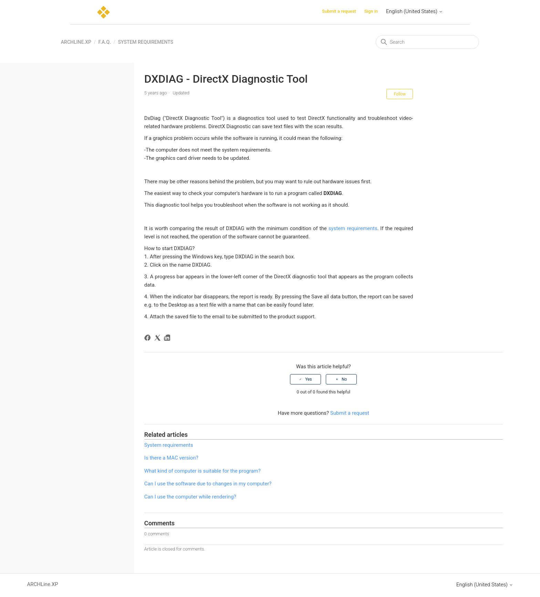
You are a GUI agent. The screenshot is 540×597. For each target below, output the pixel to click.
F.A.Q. (104, 42)
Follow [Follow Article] (400, 94)
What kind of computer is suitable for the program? (202, 471)
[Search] (427, 42)
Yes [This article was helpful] (308, 379)
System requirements (145, 42)
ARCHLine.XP (76, 42)
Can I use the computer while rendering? (190, 497)
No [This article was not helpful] (344, 379)
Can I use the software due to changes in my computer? (207, 484)
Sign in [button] (371, 11)
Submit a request (339, 11)
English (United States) (414, 11)
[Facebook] (148, 338)
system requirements (353, 228)
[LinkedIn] (168, 338)
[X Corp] (158, 338)
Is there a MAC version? (171, 458)
